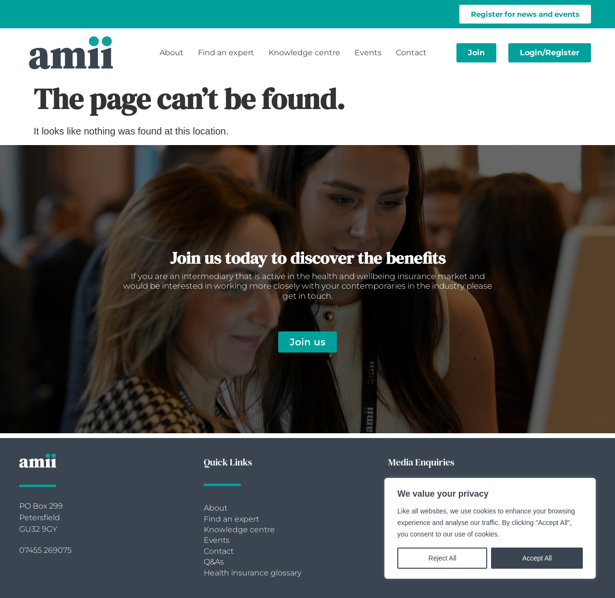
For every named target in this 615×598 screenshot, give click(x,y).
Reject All (442, 558)
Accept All (537, 558)
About (172, 52)
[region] (490, 528)
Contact (411, 52)
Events (368, 52)
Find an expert (226, 52)
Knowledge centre (304, 52)
